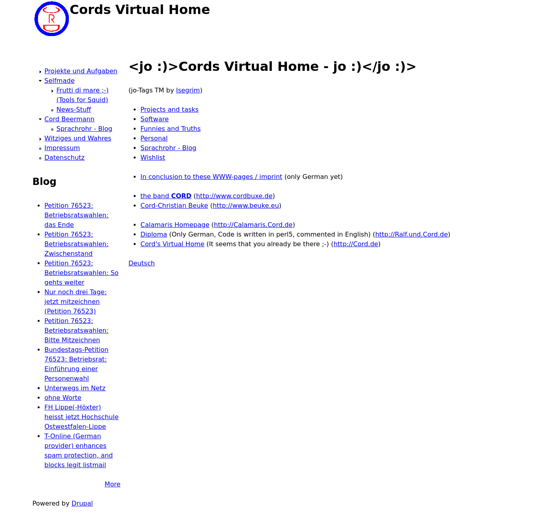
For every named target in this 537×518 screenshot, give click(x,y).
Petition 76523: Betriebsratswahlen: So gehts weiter (81, 272)
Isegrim (188, 90)
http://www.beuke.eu (245, 205)
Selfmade (59, 80)
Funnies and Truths (170, 129)
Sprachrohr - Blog (168, 148)
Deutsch (141, 263)
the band (166, 196)
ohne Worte (62, 398)
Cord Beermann (69, 119)
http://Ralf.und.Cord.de (411, 234)
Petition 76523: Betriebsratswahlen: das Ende (76, 215)
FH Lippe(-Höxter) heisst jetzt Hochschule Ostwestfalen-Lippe (81, 417)
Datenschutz (64, 157)
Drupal (82, 503)
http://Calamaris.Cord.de (253, 225)
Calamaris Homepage (174, 225)
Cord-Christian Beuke (174, 205)
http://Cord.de (355, 244)
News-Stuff (73, 109)
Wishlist (152, 157)
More (112, 484)
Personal (154, 138)
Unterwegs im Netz (75, 388)
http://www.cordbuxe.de (234, 196)
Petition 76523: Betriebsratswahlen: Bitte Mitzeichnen (76, 330)
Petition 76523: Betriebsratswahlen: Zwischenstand (76, 244)
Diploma (153, 234)
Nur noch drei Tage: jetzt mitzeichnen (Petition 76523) (75, 301)
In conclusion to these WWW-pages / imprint (211, 177)
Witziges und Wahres (77, 138)
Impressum (62, 148)
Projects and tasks (169, 109)
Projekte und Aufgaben (80, 71)
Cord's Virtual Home (172, 244)
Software (154, 119)
